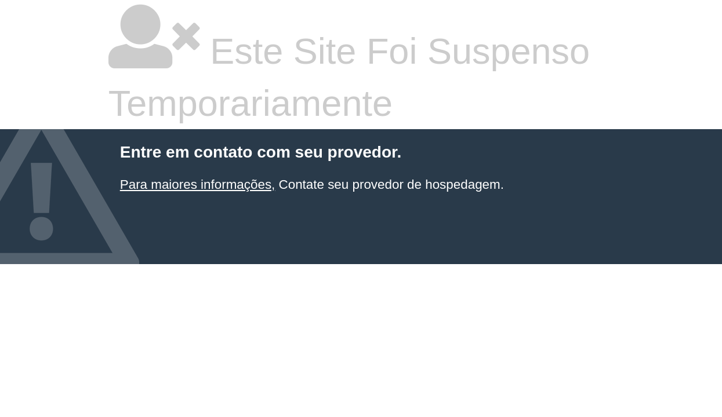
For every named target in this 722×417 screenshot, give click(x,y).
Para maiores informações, (197, 184)
